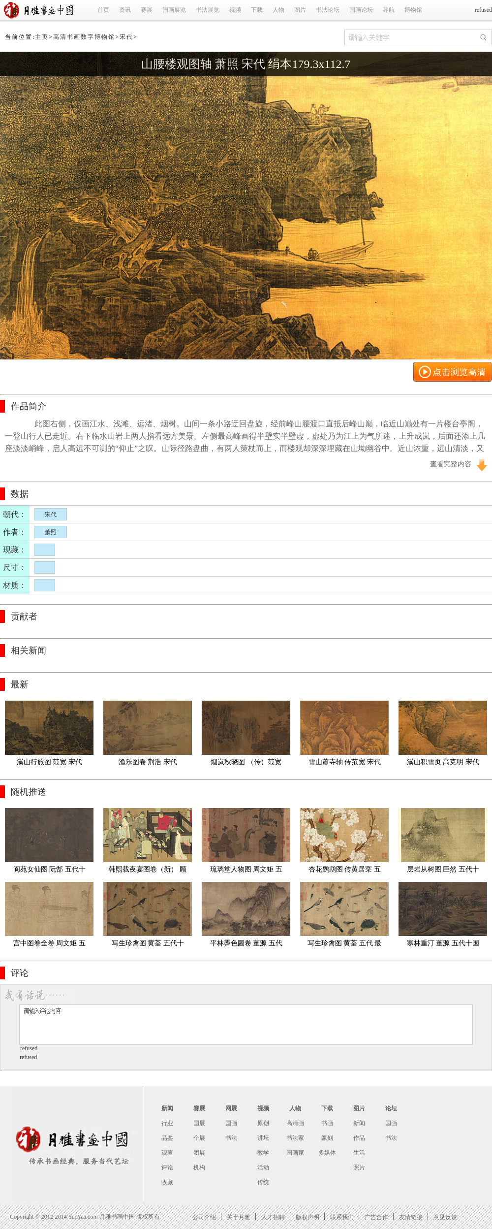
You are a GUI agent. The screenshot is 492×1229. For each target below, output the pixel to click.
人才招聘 (273, 1217)
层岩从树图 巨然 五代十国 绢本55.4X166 (443, 871)
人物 (278, 9)
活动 (263, 1167)
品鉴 (167, 1137)
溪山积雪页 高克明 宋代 (443, 762)
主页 (42, 36)
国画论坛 (361, 9)
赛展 (147, 9)
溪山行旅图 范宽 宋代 (49, 762)
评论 (167, 1167)
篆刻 (327, 1137)
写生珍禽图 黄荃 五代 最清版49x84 (345, 945)
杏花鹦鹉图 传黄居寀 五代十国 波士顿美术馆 (344, 871)
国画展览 (174, 9)
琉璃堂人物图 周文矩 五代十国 (246, 871)
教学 (263, 1152)
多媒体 (327, 1152)
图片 (300, 9)
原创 (263, 1123)
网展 (231, 1108)
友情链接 (411, 1217)
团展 (199, 1152)
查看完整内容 (450, 464)
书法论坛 (327, 9)
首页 (103, 9)
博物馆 (413, 9)
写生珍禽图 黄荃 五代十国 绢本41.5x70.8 (148, 945)
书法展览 (207, 9)
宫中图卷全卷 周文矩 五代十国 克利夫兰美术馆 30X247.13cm (49, 945)
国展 (199, 1123)
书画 (327, 1123)
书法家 (295, 1137)
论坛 (391, 1108)
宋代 (126, 36)
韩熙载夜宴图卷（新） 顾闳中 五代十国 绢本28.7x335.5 (147, 871)
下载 (257, 9)
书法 (231, 1137)
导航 (389, 9)
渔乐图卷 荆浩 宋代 (148, 762)
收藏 (167, 1182)
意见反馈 (445, 1217)
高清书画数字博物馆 (84, 36)
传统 (263, 1182)
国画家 (295, 1152)
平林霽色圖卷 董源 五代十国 (246, 945)
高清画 (295, 1123)
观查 (167, 1152)
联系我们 (342, 1217)
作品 (359, 1137)
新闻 (167, 1108)
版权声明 (307, 1217)
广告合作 (376, 1217)
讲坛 (263, 1137)
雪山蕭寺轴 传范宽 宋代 (344, 762)
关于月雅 (238, 1217)
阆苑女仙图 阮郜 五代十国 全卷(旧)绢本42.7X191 (49, 871)
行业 (167, 1123)
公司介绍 (204, 1217)
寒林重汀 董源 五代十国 (443, 943)
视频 (235, 9)
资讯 (125, 9)
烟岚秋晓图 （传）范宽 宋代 (247, 764)
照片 (359, 1167)
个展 (199, 1137)
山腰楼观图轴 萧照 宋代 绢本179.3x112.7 (245, 64)
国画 (231, 1123)
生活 (359, 1152)
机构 (199, 1167)
